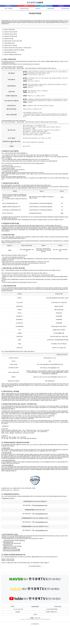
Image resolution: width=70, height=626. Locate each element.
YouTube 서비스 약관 (18, 609)
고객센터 (32, 618)
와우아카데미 (43, 6)
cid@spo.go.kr (6, 547)
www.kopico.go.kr (8, 541)
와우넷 (25, 6)
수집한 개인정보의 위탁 (9, 43)
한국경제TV (8, 6)
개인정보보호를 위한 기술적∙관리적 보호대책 (14, 50)
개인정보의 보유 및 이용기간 (10, 34)
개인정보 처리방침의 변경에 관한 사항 (12, 54)
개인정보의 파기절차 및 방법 (10, 36)
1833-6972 (22, 540)
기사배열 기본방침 (57, 606)
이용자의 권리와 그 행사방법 (10, 45)
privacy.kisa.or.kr (7, 544)
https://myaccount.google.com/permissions (13, 176)
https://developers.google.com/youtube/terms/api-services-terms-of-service (22, 172)
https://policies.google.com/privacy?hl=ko (13, 169)
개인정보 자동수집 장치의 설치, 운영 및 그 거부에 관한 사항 (17, 47)
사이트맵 (35, 614)
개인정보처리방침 (35, 606)
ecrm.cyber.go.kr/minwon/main (11, 550)
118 (20, 543)
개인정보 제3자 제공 (8, 38)
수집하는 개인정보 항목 (9, 29)
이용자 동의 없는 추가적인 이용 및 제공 (13, 41)
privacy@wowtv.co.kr (41, 505)
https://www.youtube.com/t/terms (11, 166)
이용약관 (12, 606)
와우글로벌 (60, 6)
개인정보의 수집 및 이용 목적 (10, 32)
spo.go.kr (13, 547)
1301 (20, 546)
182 (19, 549)
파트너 (9, 250)
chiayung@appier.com (53, 367)
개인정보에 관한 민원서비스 (10, 52)
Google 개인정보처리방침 (51, 609)
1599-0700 (37, 618)
